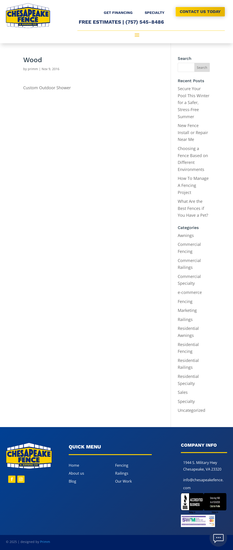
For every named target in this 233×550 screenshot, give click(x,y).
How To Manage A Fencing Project (193, 185)
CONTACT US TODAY (200, 11)
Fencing (185, 301)
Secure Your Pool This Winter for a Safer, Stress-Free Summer (193, 102)
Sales (183, 392)
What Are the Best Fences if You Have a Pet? (193, 208)
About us (76, 473)
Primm (45, 542)
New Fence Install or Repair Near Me (193, 132)
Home (74, 465)
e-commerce (190, 292)
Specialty (186, 401)
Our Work (123, 481)
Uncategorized (191, 410)
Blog (72, 481)
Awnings (186, 235)
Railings (185, 319)
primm (33, 69)
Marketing (187, 310)
